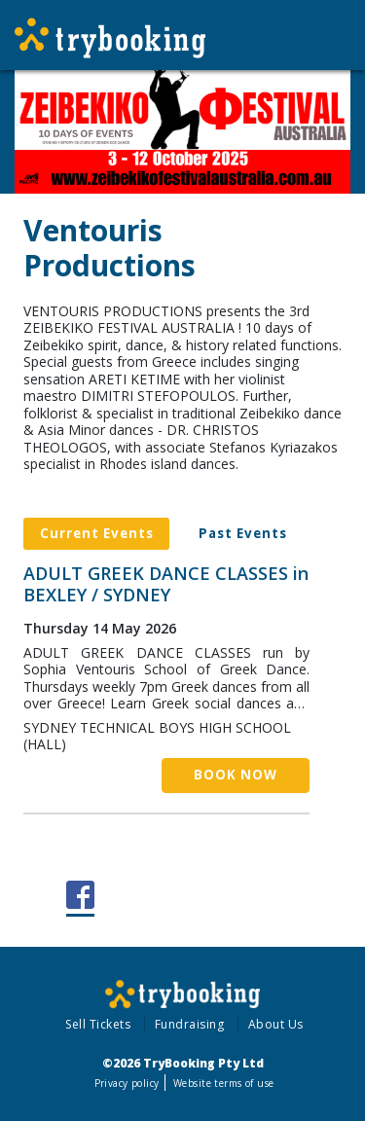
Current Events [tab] (97, 533)
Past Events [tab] (243, 533)
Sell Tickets (97, 1024)
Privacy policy (127, 1083)
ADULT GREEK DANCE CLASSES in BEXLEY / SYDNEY (166, 584)
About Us (276, 1024)
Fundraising (190, 1024)
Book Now (235, 774)
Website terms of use (223, 1083)
